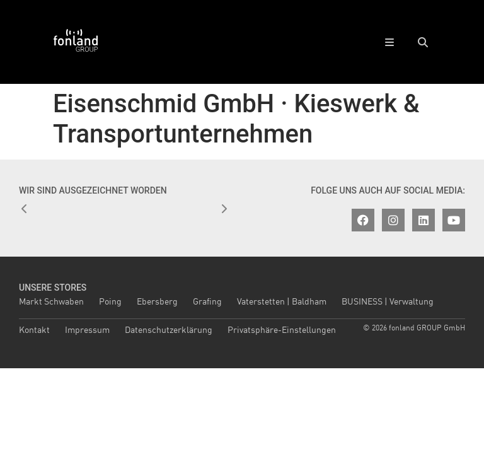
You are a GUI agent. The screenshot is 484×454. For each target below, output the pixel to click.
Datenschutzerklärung (168, 330)
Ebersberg (157, 302)
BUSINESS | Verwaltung (388, 302)
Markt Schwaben (51, 302)
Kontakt (34, 330)
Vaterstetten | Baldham (281, 302)
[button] (423, 42)
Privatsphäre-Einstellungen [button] (282, 330)
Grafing (207, 302)
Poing (110, 302)
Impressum (87, 330)
